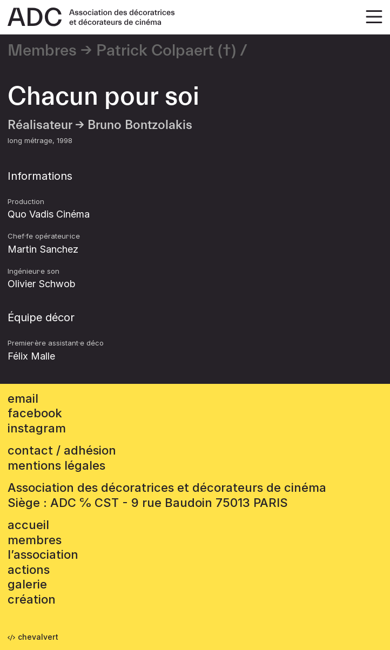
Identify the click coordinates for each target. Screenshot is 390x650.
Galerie (27, 584)
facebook (35, 413)
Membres (42, 50)
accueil (28, 525)
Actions (29, 570)
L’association (43, 554)
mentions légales (56, 465)
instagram (37, 428)
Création (32, 599)
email (23, 398)
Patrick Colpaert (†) (166, 50)
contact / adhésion (62, 450)
